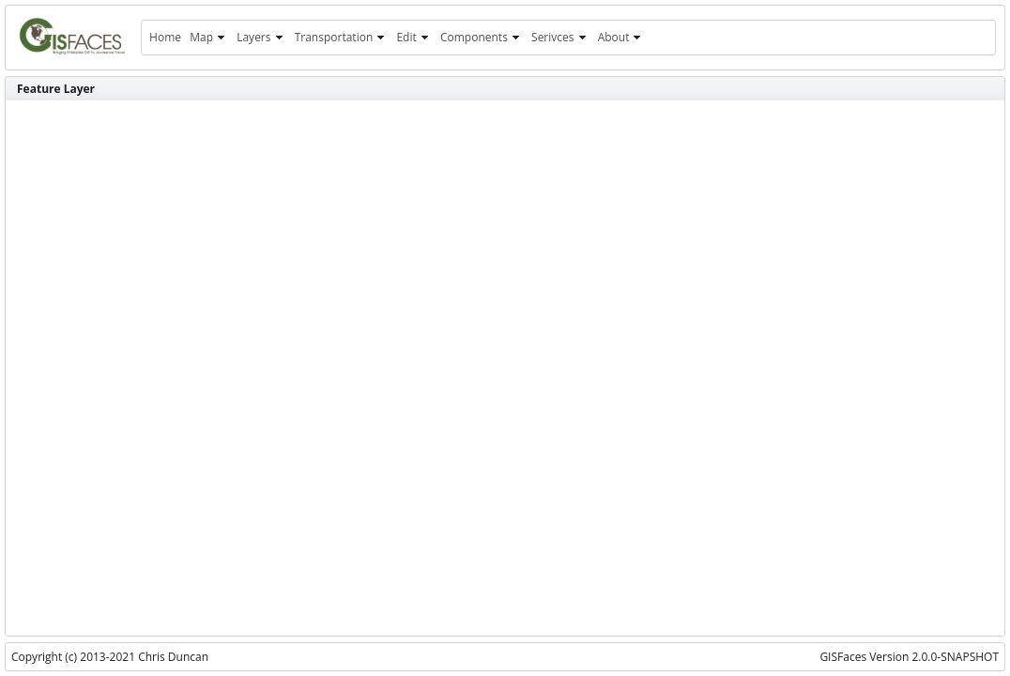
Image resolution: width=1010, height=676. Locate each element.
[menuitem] (165, 37)
